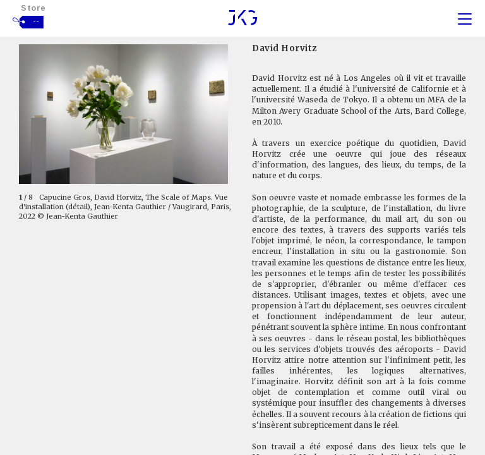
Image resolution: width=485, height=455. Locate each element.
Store (33, 8)
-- (36, 20)
